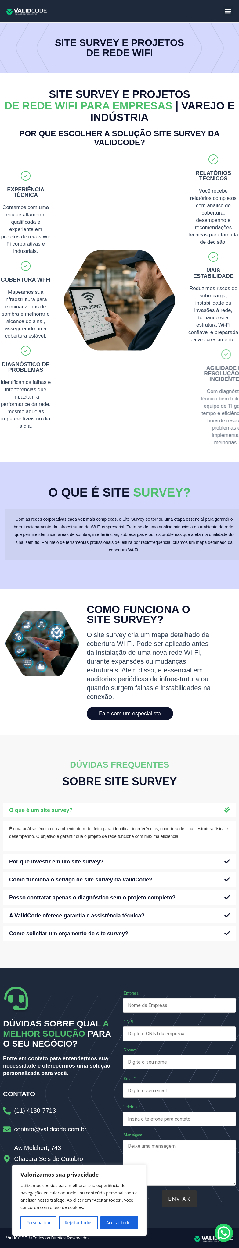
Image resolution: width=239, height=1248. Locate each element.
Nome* (130, 1050)
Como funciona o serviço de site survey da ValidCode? (80, 880)
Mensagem (133, 1135)
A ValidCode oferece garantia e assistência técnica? (77, 916)
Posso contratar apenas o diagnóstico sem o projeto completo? (92, 898)
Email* (130, 1078)
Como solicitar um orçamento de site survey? (68, 934)
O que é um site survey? (41, 810)
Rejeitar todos (78, 1222)
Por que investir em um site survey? (56, 862)
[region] (79, 1200)
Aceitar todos (119, 1222)
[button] (228, 11)
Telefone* (132, 1106)
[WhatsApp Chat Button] (224, 1233)
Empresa (131, 993)
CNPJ (129, 1021)
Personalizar (38, 1222)
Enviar (179, 1198)
